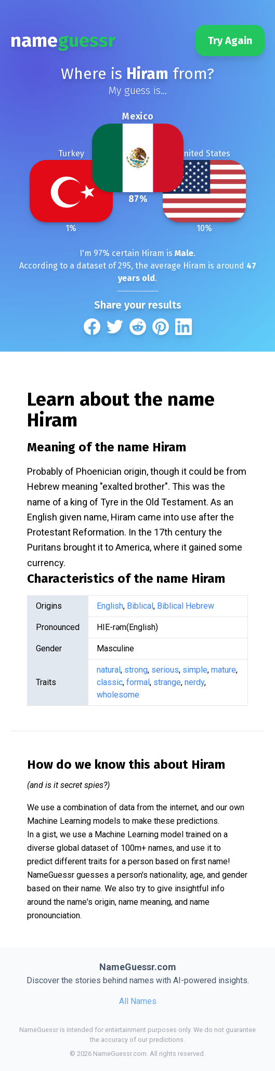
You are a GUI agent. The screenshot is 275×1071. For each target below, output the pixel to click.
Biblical (140, 606)
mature (223, 670)
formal (138, 682)
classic (110, 682)
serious (165, 670)
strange (167, 682)
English (110, 606)
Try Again (230, 40)
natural (109, 670)
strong (136, 670)
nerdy (194, 682)
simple (194, 670)
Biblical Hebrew (185, 606)
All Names (137, 1001)
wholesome (118, 695)
